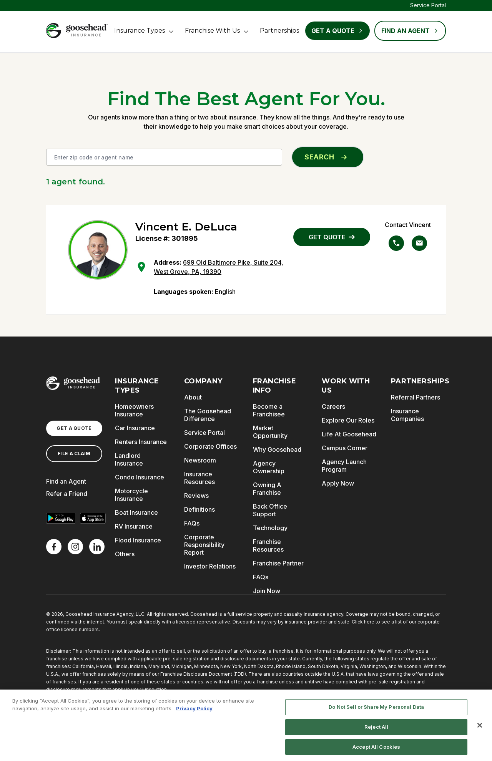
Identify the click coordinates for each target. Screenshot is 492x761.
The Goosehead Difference (207, 415)
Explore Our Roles (348, 420)
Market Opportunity (270, 431)
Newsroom (200, 460)
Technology (270, 528)
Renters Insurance (141, 442)
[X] (75, 546)
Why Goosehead (277, 449)
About (193, 397)
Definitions (199, 509)
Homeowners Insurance (134, 410)
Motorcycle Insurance (131, 494)
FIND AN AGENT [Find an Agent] (410, 31)
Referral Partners (415, 397)
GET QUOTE (332, 237)
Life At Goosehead (349, 434)
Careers (333, 406)
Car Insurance (135, 428)
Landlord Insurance (129, 459)
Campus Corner (344, 448)
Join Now (266, 591)
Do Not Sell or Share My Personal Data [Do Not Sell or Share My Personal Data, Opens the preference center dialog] (376, 710)
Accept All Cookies (376, 749)
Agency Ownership (268, 467)
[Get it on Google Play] (60, 518)
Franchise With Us (212, 30)
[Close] (479, 728)
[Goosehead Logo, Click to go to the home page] (77, 30)
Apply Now (338, 483)
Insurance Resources (199, 478)
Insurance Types (139, 30)
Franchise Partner (278, 563)
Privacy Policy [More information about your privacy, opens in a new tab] (194, 711)
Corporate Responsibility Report (204, 544)
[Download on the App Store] (93, 518)
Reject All (376, 729)
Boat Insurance (136, 512)
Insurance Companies (407, 415)
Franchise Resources (268, 545)
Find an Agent (66, 481)
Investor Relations (210, 566)
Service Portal (428, 5)
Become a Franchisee (269, 410)
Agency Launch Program (344, 465)
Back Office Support (270, 510)
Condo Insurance (139, 477)
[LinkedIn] (97, 546)
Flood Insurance (138, 540)
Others (125, 554)
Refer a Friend (66, 493)
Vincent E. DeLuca (186, 226)
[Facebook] (54, 546)
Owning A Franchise (267, 488)
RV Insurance (134, 526)
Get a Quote (337, 31)
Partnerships (279, 30)
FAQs (191, 523)
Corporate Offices (210, 446)
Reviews (196, 495)
